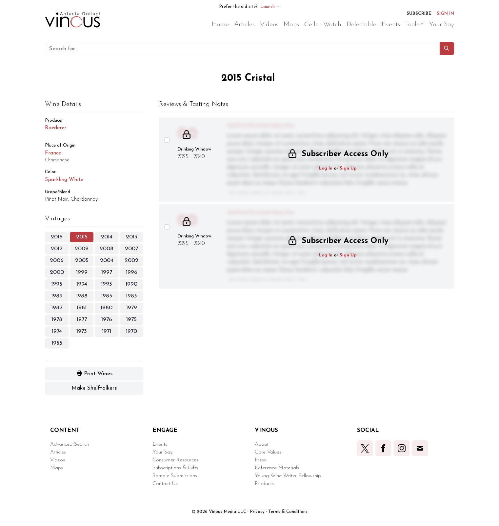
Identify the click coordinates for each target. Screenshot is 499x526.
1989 (57, 296)
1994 (81, 284)
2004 (106, 260)
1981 (82, 308)
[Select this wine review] (167, 140)
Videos (57, 460)
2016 (57, 237)
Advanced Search (69, 444)
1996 (131, 272)
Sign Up (348, 168)
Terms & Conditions (288, 512)
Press (260, 460)
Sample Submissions (174, 475)
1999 (82, 272)
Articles (58, 452)
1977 (82, 319)
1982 (57, 308)
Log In (325, 168)
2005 (82, 260)
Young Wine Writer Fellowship (288, 475)
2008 (106, 249)
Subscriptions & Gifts (175, 468)
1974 (57, 331)
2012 (57, 249)
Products (264, 483)
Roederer (55, 128)
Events (159, 444)
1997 (106, 272)
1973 (81, 331)
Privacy (257, 512)
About (262, 444)
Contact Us (165, 483)
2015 (82, 237)
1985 (106, 296)
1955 (56, 343)
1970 (131, 331)
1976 (106, 319)
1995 (56, 284)
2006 (57, 260)
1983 (131, 296)
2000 (57, 272)
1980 (106, 308)
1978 (56, 319)
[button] (447, 48)
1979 (131, 308)
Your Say (162, 452)
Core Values (268, 452)
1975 (131, 319)
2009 (82, 249)
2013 (131, 237)
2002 (131, 260)
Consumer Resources (175, 460)
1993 (106, 284)
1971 (106, 331)
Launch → (270, 7)
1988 (82, 296)
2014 (106, 237)
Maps (56, 468)
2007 (131, 249)
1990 (131, 284)
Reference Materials (277, 468)
